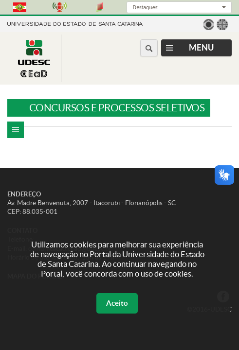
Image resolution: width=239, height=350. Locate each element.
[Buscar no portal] (149, 47)
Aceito (117, 303)
